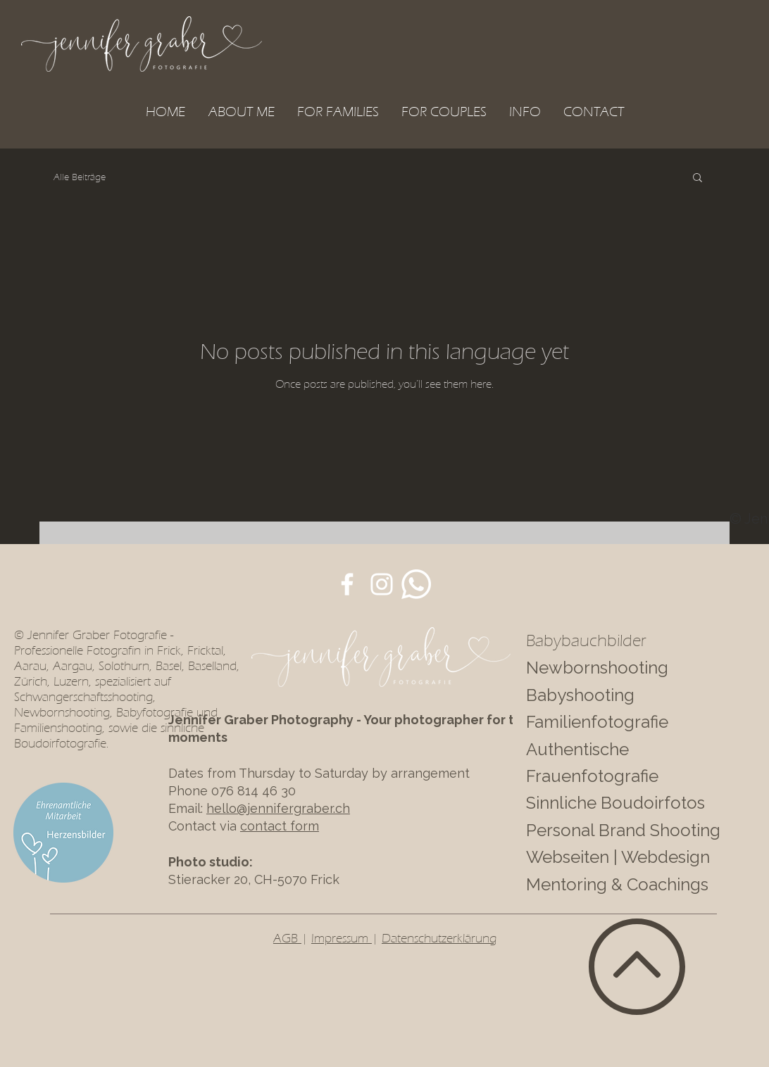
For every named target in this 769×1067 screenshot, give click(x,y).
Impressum (341, 938)
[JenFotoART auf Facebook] (347, 584)
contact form (279, 826)
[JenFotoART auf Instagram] (381, 584)
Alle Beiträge (80, 177)
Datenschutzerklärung (439, 938)
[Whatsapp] (416, 584)
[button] (338, 111)
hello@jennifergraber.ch (278, 808)
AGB (287, 938)
